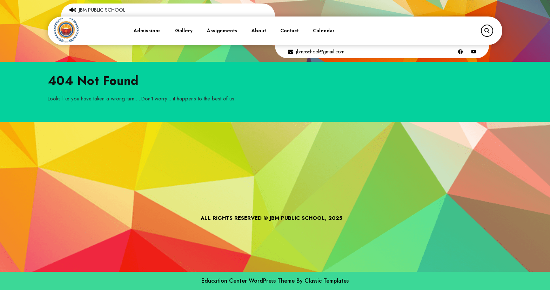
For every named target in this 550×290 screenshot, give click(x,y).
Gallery (184, 30)
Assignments (222, 30)
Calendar (324, 30)
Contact (289, 30)
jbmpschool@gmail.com (320, 51)
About (258, 30)
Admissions (147, 30)
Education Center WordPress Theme (248, 281)
